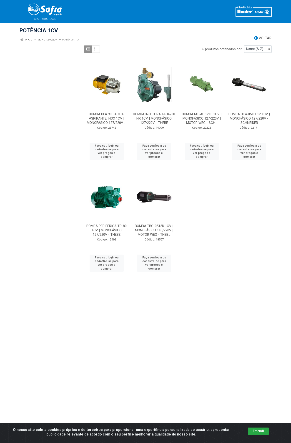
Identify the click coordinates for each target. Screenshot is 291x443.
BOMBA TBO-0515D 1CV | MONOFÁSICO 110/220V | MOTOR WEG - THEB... (154, 230)
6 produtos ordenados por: (222, 49)
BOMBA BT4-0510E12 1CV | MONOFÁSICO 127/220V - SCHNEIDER (249, 118)
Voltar (262, 38)
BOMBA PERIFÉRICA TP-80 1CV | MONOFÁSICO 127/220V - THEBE (106, 230)
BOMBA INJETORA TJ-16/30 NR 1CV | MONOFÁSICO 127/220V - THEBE (154, 118)
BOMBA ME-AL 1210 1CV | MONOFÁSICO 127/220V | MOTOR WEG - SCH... (201, 118)
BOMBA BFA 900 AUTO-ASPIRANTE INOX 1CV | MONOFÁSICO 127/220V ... (106, 118)
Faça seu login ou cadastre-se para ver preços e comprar (106, 151)
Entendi (258, 431)
